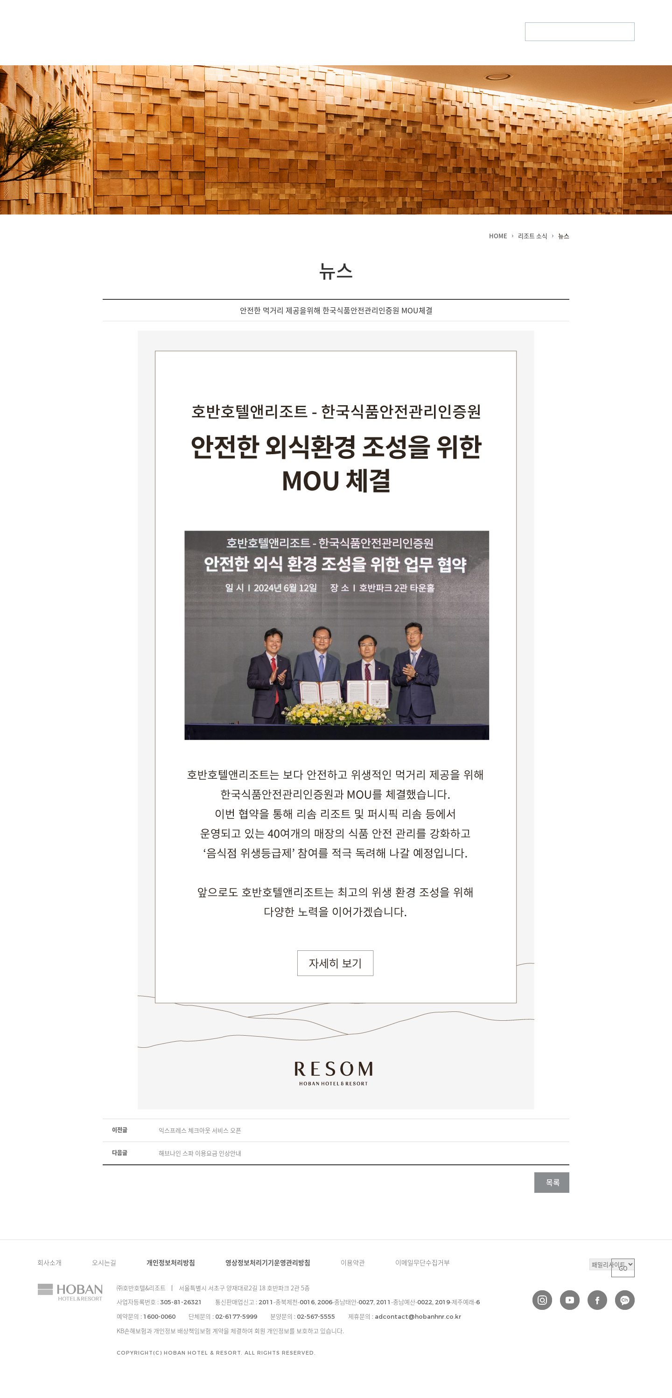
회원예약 (542, 32)
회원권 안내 (434, 31)
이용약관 (353, 1262)
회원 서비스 (364, 31)
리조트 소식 (225, 31)
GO (623, 1268)
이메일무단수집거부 (422, 1262)
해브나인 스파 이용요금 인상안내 (200, 1153)
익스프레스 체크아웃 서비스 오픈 (200, 1130)
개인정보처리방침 (171, 1262)
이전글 (119, 1130)
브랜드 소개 (156, 31)
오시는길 (104, 1262)
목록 (553, 1182)
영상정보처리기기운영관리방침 (267, 1262)
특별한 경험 (295, 31)
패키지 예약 (574, 32)
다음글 (119, 1153)
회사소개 (49, 1262)
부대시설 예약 (612, 32)
